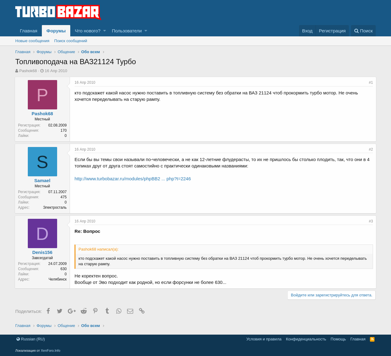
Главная (28, 30)
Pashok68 (28, 70)
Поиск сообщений (70, 41)
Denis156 (43, 252)
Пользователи (127, 30)
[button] (105, 30)
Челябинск (58, 279)
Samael (43, 180)
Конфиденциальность (306, 339)
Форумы (56, 30)
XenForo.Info (50, 350)
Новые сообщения (32, 41)
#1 (370, 82)
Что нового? (87, 30)
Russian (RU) (30, 339)
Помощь (338, 339)
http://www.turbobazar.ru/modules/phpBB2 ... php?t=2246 (133, 178)
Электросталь (55, 207)
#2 (370, 149)
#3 (370, 221)
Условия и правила (263, 339)
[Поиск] (363, 30)
